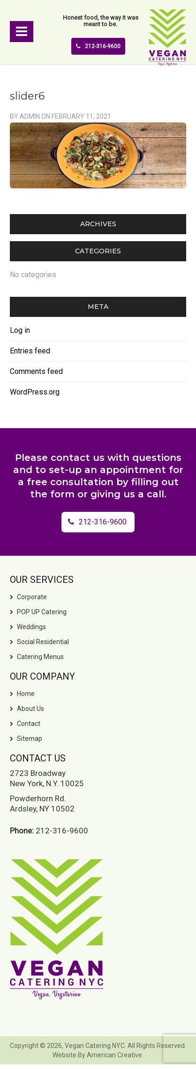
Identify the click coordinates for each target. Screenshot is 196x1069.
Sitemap (29, 738)
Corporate (32, 597)
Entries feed (30, 350)
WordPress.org (35, 391)
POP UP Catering (42, 612)
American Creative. (115, 1055)
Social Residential (43, 642)
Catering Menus (40, 656)
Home (26, 693)
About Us (30, 708)
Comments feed (36, 371)
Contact (28, 723)
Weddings (31, 627)
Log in (20, 330)
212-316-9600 (98, 46)
